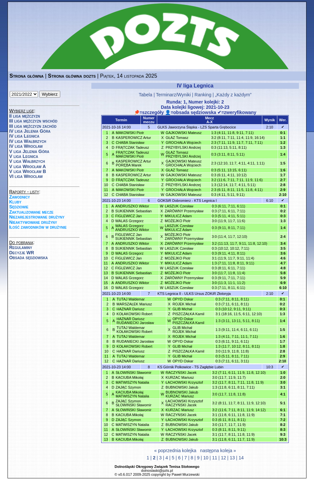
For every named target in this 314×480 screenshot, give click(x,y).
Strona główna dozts (72, 76)
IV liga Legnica (24, 136)
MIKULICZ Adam (178, 216)
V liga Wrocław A (27, 166)
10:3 (269, 367)
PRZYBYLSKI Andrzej (183, 147)
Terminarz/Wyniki (173, 94)
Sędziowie (18, 206)
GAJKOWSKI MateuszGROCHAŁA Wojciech (184, 163)
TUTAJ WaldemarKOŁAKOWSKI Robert (134, 330)
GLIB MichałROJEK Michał (184, 330)
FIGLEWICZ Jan (128, 216)
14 (241, 457)
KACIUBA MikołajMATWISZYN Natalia (132, 394)
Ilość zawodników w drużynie (38, 227)
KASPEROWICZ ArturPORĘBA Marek (133, 163)
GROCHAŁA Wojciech (183, 142)
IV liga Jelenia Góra (29, 131)
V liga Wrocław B (27, 171)
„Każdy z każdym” (233, 94)
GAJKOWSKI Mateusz (184, 133)
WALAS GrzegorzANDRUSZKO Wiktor (132, 228)
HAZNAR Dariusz (131, 309)
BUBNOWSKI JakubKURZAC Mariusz (182, 394)
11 (214, 457)
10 (206, 457)
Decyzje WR (21, 252)
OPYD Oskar (183, 299)
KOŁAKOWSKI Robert (134, 314)
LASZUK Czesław (179, 206)
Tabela (145, 94)
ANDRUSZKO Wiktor (132, 206)
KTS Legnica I (205, 200)
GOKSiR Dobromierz (174, 200)
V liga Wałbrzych (27, 161)
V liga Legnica (23, 156)
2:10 (269, 127)
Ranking (202, 94)
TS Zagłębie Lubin (208, 367)
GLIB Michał (182, 309)
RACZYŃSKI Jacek (181, 372)
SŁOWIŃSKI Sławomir (133, 372)
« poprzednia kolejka (175, 450)
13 (232, 457)
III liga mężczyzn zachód (32, 126)
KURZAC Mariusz (180, 377)
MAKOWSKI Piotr (130, 133)
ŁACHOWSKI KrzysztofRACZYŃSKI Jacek (184, 403)
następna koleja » (218, 450)
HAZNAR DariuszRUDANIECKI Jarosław (135, 321)
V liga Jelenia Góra (29, 151)
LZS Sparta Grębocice (218, 127)
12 (223, 457)
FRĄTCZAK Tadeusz (132, 147)
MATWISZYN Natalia (132, 382)
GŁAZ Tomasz (177, 138)
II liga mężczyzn (24, 116)
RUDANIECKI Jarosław (135, 341)
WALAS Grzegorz (129, 221)
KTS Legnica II (169, 294)
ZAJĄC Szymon (128, 387)
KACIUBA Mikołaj (129, 377)
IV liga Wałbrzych (27, 141)
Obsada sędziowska (28, 257)
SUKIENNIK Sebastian (133, 211)
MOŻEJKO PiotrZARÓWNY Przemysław (184, 236)
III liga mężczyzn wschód (33, 121)
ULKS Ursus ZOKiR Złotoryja (207, 294)
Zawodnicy (19, 197)
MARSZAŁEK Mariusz (134, 304)
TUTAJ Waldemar (131, 299)
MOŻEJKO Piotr (178, 221)
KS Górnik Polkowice (174, 367)
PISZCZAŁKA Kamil (188, 314)
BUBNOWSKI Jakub (182, 387)
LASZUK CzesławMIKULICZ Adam (179, 228)
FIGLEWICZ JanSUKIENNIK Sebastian (133, 236)
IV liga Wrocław (26, 146)
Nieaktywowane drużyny (33, 222)
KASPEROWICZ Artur (133, 138)
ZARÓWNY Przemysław (184, 211)
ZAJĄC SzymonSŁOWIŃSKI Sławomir (133, 403)
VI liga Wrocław (26, 176)
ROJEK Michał (184, 304)
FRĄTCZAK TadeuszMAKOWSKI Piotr (132, 154)
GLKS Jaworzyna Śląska (177, 127)
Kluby (15, 201)
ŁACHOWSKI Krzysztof (184, 382)
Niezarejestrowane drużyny (37, 217)
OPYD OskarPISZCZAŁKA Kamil (188, 321)
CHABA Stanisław (130, 142)
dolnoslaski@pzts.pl (157, 470)
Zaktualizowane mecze (31, 212)
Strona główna (26, 76)
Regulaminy (20, 247)
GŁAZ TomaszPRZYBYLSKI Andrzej (183, 154)
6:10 (269, 200)
